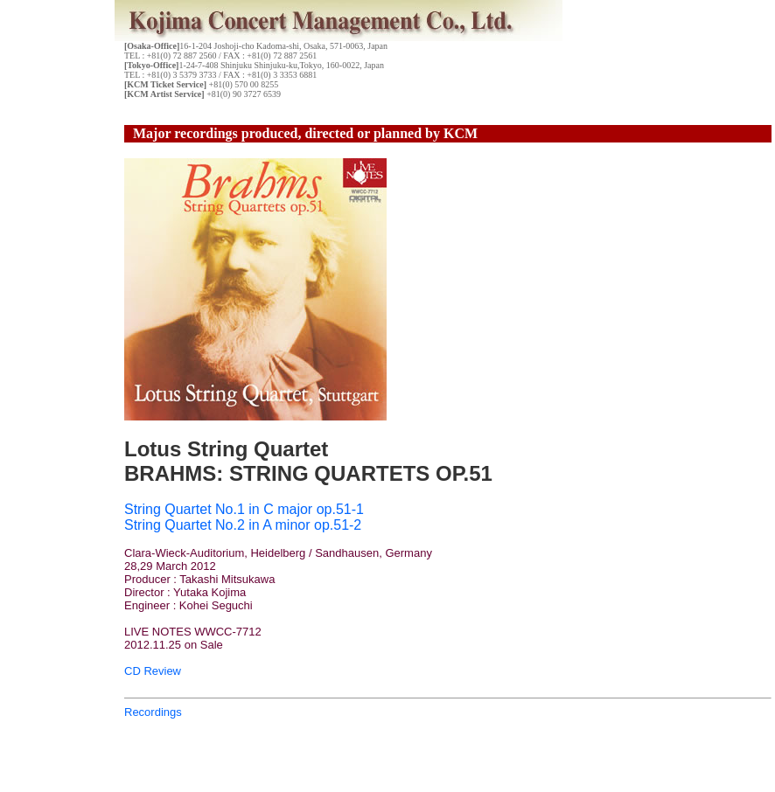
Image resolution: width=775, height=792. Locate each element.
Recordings (153, 712)
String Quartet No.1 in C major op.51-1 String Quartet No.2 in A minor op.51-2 (244, 517)
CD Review (152, 670)
